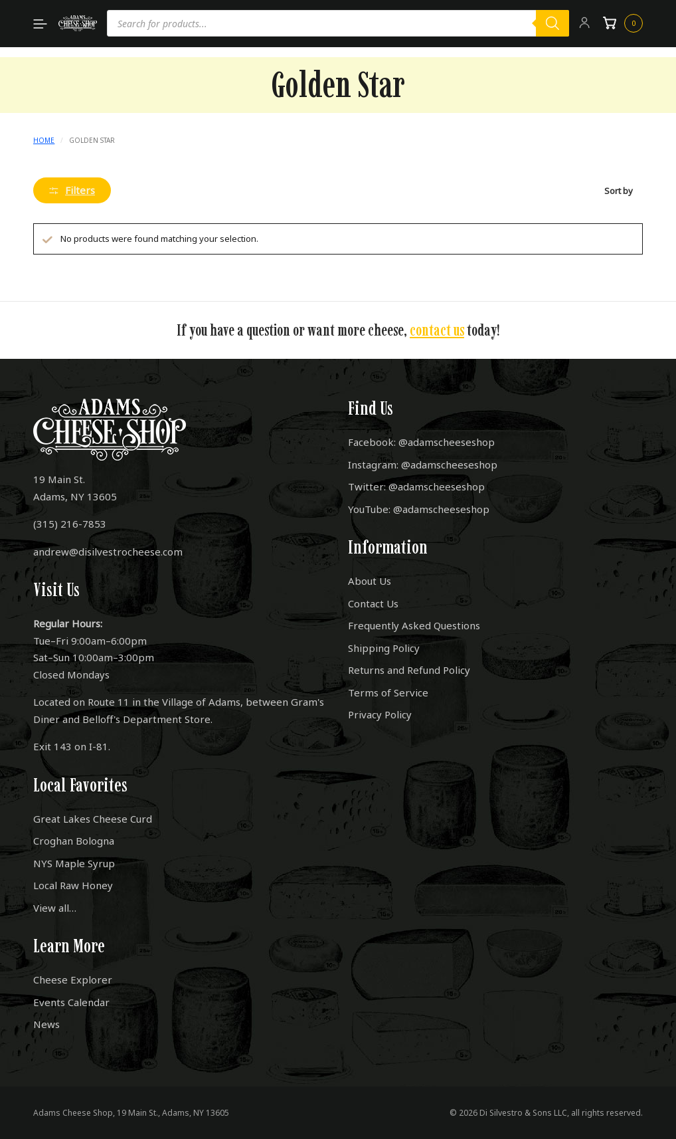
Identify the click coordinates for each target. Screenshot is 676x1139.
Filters (72, 190)
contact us (437, 330)
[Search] (552, 23)
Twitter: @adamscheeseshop (416, 486)
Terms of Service (388, 692)
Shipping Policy (384, 648)
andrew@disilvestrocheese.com (108, 551)
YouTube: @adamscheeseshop (418, 509)
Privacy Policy (380, 714)
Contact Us (373, 603)
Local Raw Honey (73, 885)
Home (43, 140)
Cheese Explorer (72, 979)
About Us (369, 580)
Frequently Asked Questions (414, 625)
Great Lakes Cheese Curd (92, 818)
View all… (54, 907)
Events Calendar (71, 1002)
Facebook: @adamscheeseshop (421, 442)
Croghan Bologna (73, 840)
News (46, 1024)
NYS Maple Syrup (74, 863)
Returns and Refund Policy (409, 669)
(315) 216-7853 (69, 523)
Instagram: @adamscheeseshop (422, 464)
